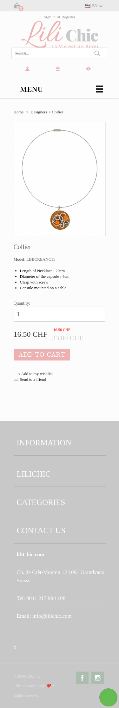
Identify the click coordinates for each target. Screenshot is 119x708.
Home (19, 112)
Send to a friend (33, 379)
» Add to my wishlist (35, 373)
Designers (38, 112)
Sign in (50, 17)
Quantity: (22, 303)
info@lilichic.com (52, 616)
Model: (20, 259)
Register (68, 17)
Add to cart (41, 354)
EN (94, 5)
